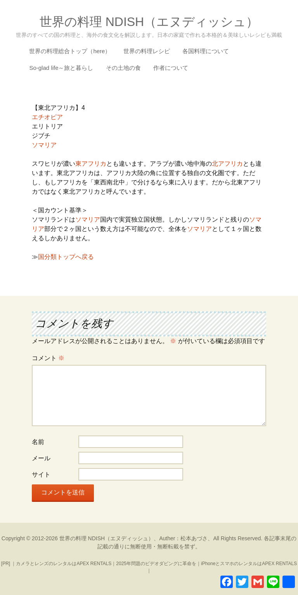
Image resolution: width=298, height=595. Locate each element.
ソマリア (44, 145)
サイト (41, 474)
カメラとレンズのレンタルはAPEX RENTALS (63, 563)
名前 (38, 442)
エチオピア (47, 117)
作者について (170, 67)
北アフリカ (227, 163)
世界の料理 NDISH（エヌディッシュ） (106, 538)
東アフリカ (90, 163)
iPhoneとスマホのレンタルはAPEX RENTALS (249, 563)
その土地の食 (123, 67)
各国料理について (205, 51)
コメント (48, 358)
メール (41, 458)
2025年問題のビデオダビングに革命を (156, 563)
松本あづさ (194, 538)
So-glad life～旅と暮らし (61, 67)
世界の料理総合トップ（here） (70, 51)
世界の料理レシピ (146, 51)
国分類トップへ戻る (66, 256)
